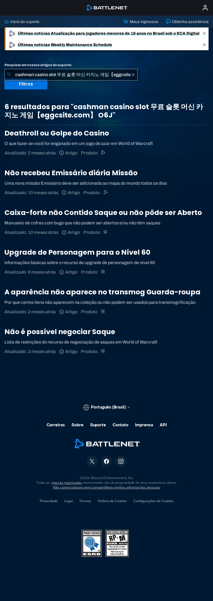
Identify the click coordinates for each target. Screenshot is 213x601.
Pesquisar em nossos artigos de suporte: (38, 65)
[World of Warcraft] (106, 232)
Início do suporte (21, 21)
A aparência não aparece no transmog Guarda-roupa (102, 292)
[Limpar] (133, 75)
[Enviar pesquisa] (8, 75)
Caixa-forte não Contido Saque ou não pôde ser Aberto (103, 212)
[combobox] (71, 75)
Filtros (26, 84)
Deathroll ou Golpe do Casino (56, 133)
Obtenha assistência (187, 21)
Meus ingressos (141, 21)
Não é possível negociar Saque (59, 332)
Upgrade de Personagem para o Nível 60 (77, 252)
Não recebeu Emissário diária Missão (71, 173)
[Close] (204, 33)
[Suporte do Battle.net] (103, 153)
